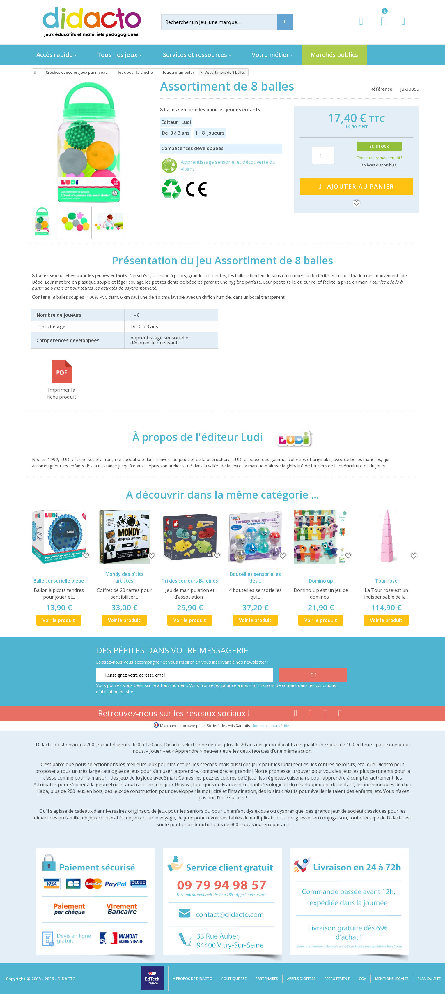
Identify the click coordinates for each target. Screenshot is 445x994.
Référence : (383, 89)
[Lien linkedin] (340, 714)
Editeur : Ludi (176, 122)
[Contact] (403, 26)
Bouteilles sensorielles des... (255, 577)
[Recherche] (285, 22)
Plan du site (429, 978)
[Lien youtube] (310, 714)
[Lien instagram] (325, 714)
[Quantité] (323, 155)
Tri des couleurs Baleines (190, 581)
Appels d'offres (301, 978)
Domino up (321, 581)
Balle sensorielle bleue (58, 581)
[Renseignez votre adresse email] (184, 675)
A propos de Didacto (192, 978)
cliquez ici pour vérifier (271, 725)
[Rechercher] (223, 22)
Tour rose (386, 581)
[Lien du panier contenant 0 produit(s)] (380, 27)
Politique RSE (234, 978)
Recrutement (337, 978)
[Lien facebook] (295, 714)
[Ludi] (289, 437)
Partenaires (267, 978)
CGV (362, 978)
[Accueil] (34, 72)
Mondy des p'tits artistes (124, 577)
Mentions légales (392, 978)
